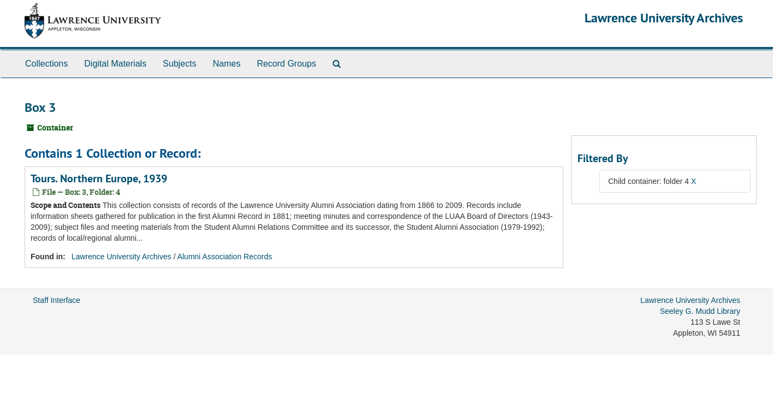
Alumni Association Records (224, 256)
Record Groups (286, 63)
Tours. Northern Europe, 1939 (99, 178)
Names (226, 63)
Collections (46, 63)
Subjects (179, 63)
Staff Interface (56, 300)
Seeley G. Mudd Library (700, 311)
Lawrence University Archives (664, 17)
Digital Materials (115, 63)
